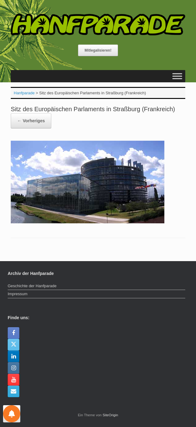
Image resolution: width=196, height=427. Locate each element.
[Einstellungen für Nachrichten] (11, 413)
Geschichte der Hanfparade (32, 286)
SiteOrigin (110, 415)
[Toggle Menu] (177, 76)
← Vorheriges (31, 120)
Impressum (17, 294)
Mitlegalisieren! (97, 50)
